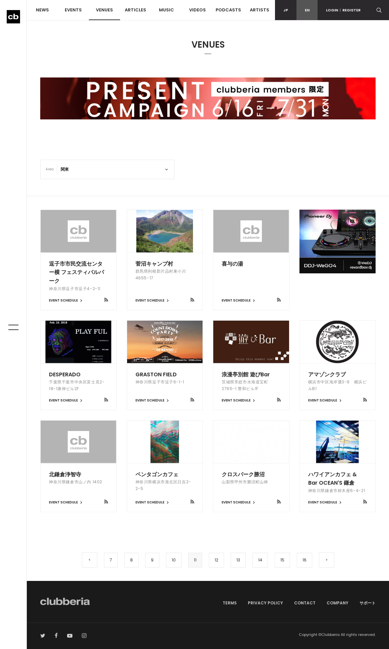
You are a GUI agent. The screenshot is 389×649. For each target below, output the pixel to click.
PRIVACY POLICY (265, 603)
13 (238, 560)
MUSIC (166, 10)
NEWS (42, 10)
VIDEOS (197, 10)
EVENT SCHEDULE (66, 300)
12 (216, 560)
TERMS (230, 603)
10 (174, 560)
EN (307, 10)
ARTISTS (259, 10)
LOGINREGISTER (343, 10)
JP (285, 10)
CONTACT (305, 603)
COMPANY (337, 603)
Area (50, 169)
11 (195, 560)
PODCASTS (228, 10)
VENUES (104, 10)
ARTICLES (135, 10)
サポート (367, 603)
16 (304, 560)
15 (282, 560)
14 (260, 560)
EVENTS (73, 10)
